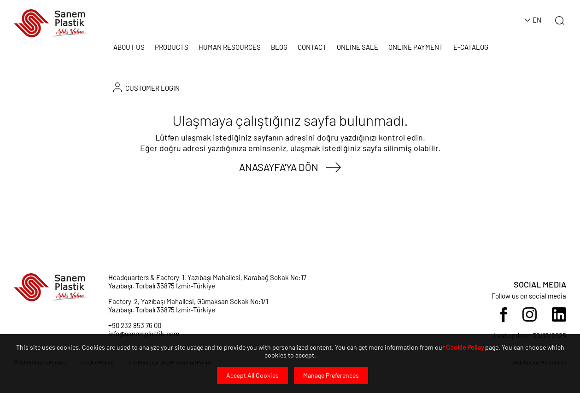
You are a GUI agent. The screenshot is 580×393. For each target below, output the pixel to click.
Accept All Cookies (252, 375)
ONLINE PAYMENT (415, 47)
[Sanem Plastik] (50, 22)
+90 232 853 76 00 (134, 325)
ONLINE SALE (357, 47)
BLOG (279, 47)
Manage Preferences (331, 375)
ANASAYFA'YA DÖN (278, 167)
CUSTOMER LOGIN (146, 87)
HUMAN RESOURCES (230, 47)
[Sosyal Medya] (503, 314)
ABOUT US (129, 47)
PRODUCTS (171, 47)
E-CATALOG (470, 47)
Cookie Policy (465, 347)
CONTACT (312, 47)
